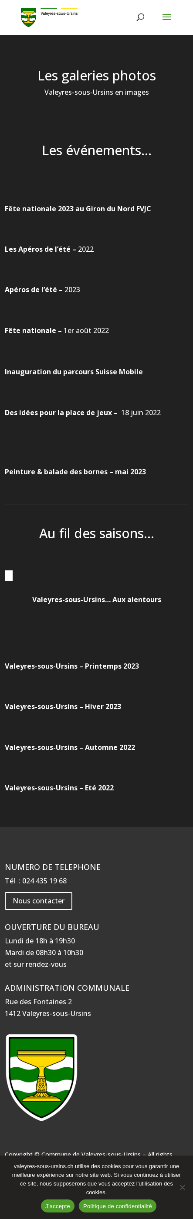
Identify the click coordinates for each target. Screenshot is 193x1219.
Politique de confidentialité (117, 1206)
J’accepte (57, 1206)
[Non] (182, 1187)
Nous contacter (38, 901)
